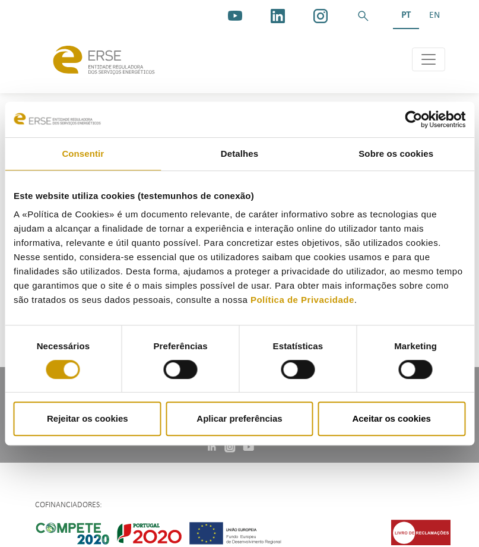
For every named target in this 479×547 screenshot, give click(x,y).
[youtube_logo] (235, 16)
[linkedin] (278, 16)
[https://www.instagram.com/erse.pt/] (320, 16)
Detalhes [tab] (239, 153)
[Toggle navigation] (428, 59)
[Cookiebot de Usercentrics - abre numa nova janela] (413, 119)
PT (406, 15)
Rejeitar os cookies (87, 418)
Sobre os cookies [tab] (396, 153)
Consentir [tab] (83, 153)
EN (434, 15)
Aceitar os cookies (391, 418)
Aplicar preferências (239, 418)
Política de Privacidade (302, 300)
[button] (363, 16)
